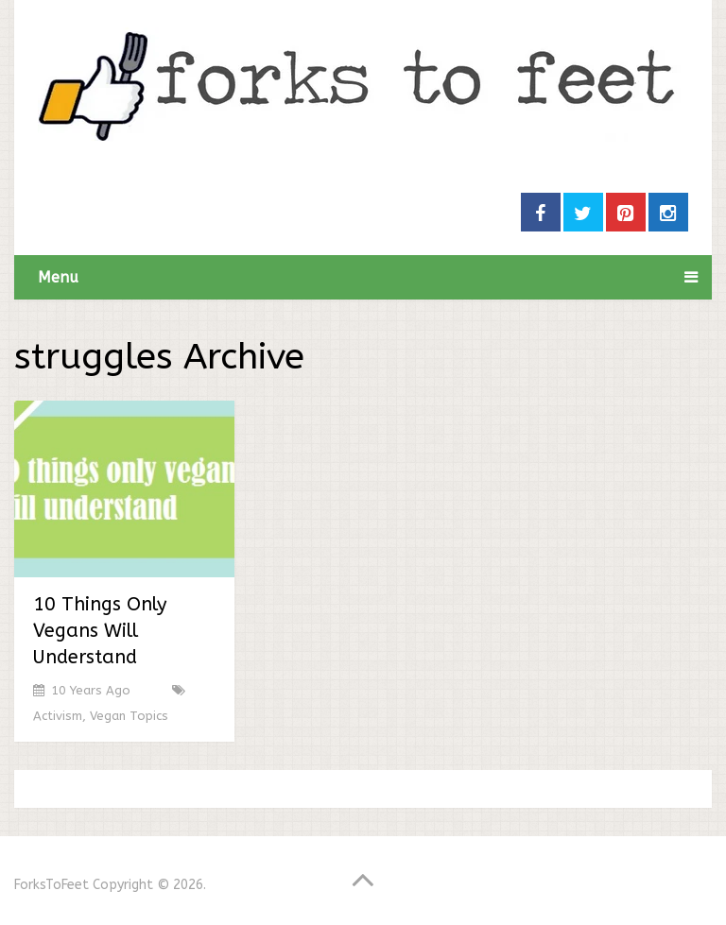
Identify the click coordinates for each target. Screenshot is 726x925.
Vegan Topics (129, 716)
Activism (57, 716)
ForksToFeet (51, 885)
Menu (58, 277)
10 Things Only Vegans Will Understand (99, 630)
